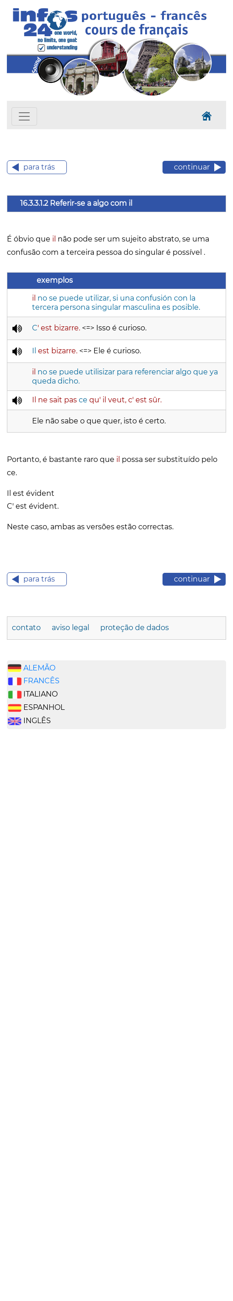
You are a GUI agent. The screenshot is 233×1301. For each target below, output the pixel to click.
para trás (39, 167)
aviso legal (71, 627)
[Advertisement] (50, 879)
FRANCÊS (41, 680)
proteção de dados (134, 627)
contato (27, 627)
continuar (192, 167)
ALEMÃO (39, 668)
